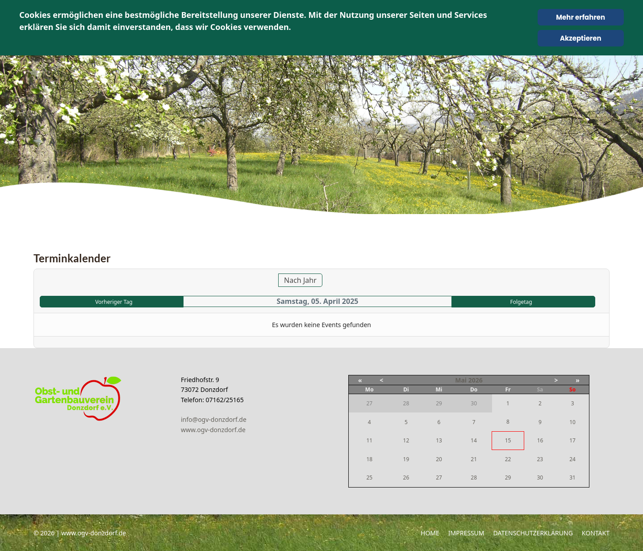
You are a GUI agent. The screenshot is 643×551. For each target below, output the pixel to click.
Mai (461, 380)
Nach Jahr (300, 280)
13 (439, 440)
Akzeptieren (580, 38)
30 (540, 477)
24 (572, 459)
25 (369, 477)
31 (572, 477)
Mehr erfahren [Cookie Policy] (580, 17)
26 (406, 477)
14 (474, 440)
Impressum (466, 533)
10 (572, 422)
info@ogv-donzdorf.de (213, 419)
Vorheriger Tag (113, 302)
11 (369, 440)
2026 (475, 380)
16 (540, 440)
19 (406, 459)
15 (508, 440)
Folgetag (521, 302)
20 (439, 459)
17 (572, 440)
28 (474, 477)
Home (430, 533)
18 (369, 459)
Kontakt (596, 533)
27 (439, 477)
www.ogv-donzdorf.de (213, 429)
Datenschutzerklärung (533, 533)
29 (508, 477)
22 (508, 459)
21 (474, 459)
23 (540, 459)
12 (406, 440)
